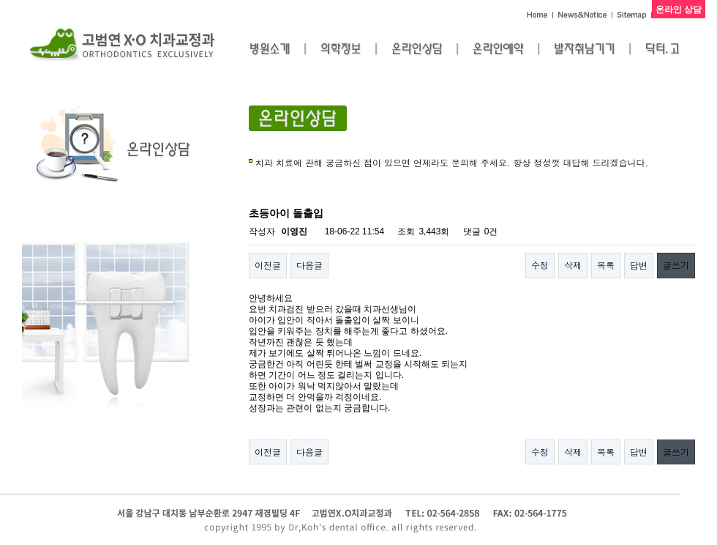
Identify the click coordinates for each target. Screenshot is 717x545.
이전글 (268, 265)
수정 (540, 265)
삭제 (573, 265)
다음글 (309, 265)
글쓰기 (676, 265)
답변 (638, 265)
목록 (606, 265)
